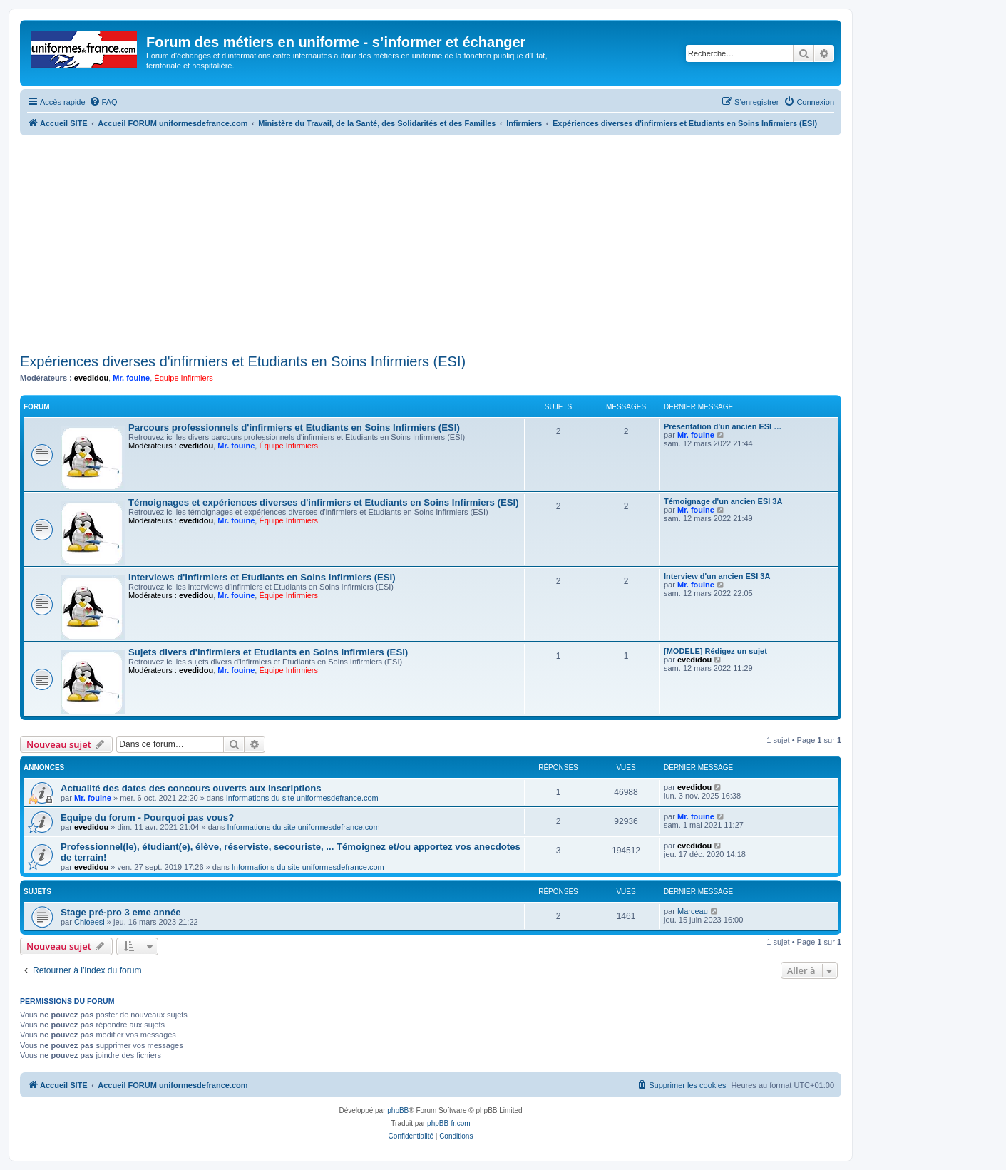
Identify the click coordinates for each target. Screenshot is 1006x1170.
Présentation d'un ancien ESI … (722, 426)
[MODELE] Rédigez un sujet (715, 651)
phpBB (398, 1110)
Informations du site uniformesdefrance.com (302, 798)
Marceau (692, 911)
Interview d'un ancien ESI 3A (717, 576)
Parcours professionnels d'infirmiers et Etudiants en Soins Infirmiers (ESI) (294, 427)
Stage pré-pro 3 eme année (121, 912)
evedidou (91, 378)
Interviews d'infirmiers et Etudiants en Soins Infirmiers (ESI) (262, 577)
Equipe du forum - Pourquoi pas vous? (147, 817)
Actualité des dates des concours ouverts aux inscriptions (191, 788)
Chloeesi (89, 922)
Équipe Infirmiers (183, 378)
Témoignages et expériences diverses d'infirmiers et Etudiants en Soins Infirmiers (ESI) (323, 502)
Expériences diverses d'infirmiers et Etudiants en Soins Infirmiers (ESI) (243, 361)
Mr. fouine (131, 378)
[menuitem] (103, 102)
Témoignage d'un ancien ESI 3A (723, 501)
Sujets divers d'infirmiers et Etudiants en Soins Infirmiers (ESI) (268, 652)
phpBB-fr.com (449, 1123)
